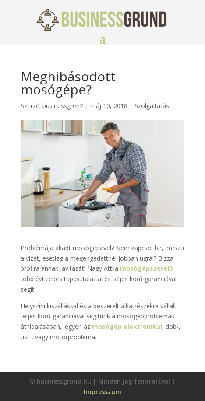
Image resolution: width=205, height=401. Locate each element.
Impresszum (102, 391)
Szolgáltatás (151, 105)
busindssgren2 (62, 105)
